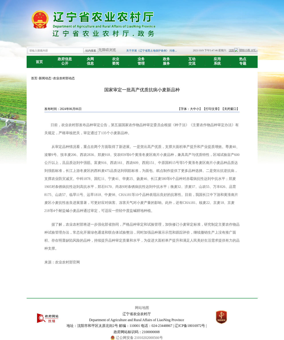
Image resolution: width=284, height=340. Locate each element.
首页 (39, 62)
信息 (90, 59)
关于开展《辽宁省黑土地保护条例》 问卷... (151, 50)
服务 (166, 59)
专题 (243, 59)
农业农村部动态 (64, 78)
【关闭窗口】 (230, 109)
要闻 (115, 59)
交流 (192, 59)
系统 (217, 59)
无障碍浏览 (107, 50)
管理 (141, 59)
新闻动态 (45, 78)
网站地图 (142, 308)
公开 (65, 59)
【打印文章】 (211, 109)
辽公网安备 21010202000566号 (139, 338)
